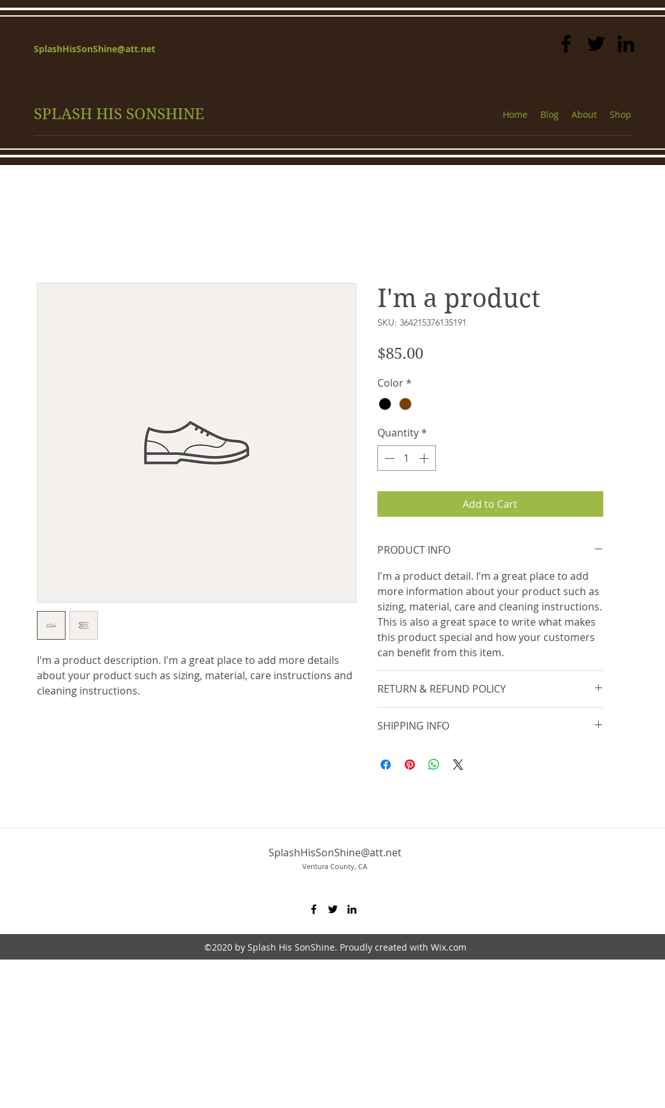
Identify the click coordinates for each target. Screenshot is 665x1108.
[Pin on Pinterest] (409, 764)
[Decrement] (388, 458)
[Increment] (425, 458)
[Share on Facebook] (385, 764)
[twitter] (596, 43)
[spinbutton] (406, 458)
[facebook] (566, 43)
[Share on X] (458, 764)
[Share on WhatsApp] (434, 764)
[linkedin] (626, 43)
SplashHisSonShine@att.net (94, 49)
